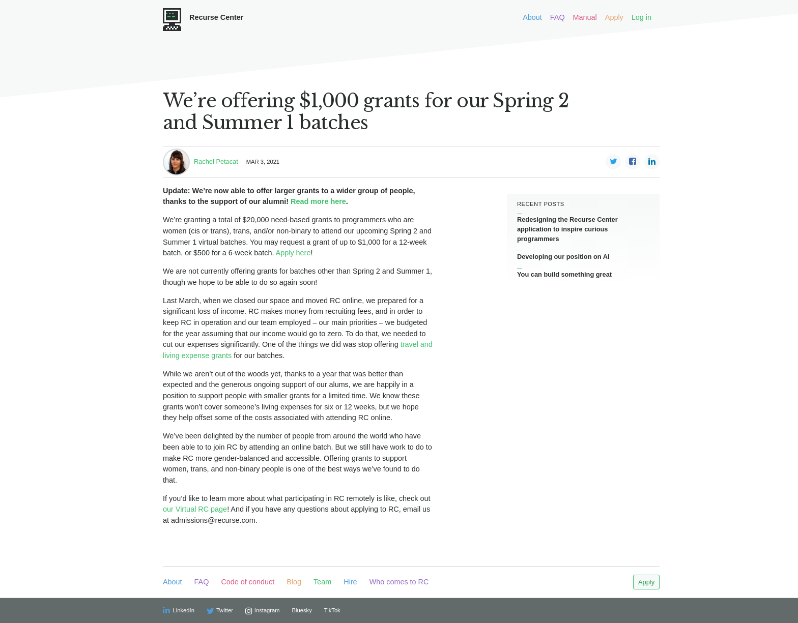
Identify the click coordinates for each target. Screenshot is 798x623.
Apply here (293, 253)
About (532, 17)
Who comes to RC (399, 582)
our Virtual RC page (195, 509)
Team (322, 582)
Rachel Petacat (216, 161)
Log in (641, 17)
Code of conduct (247, 582)
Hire (350, 582)
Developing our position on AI (563, 256)
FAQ (557, 17)
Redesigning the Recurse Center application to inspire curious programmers (567, 229)
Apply (614, 17)
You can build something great (564, 274)
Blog (294, 582)
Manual (585, 17)
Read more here (318, 201)
